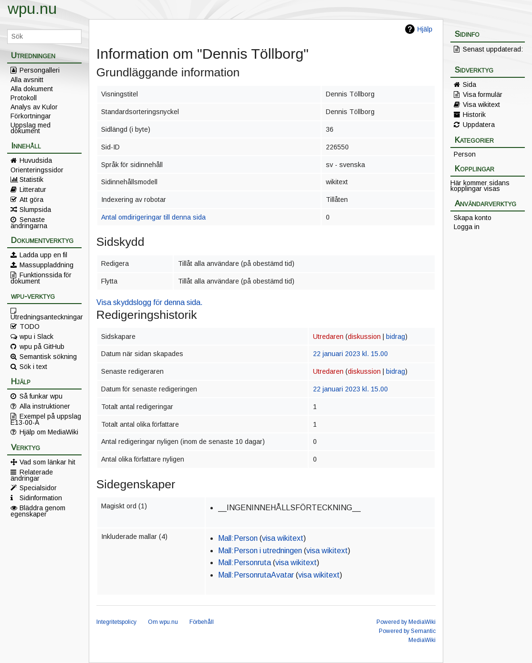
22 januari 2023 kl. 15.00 (350, 354)
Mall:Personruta (244, 562)
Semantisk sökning (48, 356)
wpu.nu (32, 8)
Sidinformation (41, 498)
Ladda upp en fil (43, 255)
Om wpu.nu (163, 622)
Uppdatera (479, 124)
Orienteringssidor (36, 170)
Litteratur (33, 189)
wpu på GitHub (42, 346)
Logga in (467, 227)
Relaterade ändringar (31, 475)
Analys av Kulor (34, 107)
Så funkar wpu (41, 396)
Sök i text (33, 366)
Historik (474, 114)
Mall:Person (238, 538)
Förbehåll (201, 622)
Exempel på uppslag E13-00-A (45, 419)
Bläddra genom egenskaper (37, 511)
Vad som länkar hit (47, 462)
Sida (469, 84)
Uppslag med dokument (30, 128)
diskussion (364, 336)
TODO (30, 326)
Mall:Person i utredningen (260, 551)
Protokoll (23, 98)
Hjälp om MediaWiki (49, 432)
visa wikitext (282, 538)
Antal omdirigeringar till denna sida (153, 217)
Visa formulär (482, 94)
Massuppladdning (46, 265)
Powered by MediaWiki (406, 622)
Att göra (31, 199)
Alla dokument (31, 89)
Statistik (31, 179)
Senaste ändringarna (28, 222)
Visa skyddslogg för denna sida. (149, 302)
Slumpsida (35, 209)
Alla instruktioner (45, 406)
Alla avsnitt (26, 80)
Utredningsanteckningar (46, 316)
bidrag (395, 336)
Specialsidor (38, 487)
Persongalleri (40, 70)
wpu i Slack (36, 336)
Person (465, 154)
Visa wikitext (481, 104)
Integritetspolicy (116, 622)
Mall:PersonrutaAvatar (256, 575)
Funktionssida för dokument (41, 278)
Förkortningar (30, 116)
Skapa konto (472, 218)
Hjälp (424, 29)
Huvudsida (36, 160)
